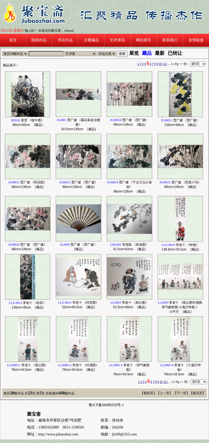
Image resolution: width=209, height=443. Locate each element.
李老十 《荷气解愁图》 (129, 369)
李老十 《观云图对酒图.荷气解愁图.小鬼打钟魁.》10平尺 (180, 307)
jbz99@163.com (124, 434)
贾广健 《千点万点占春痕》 (129, 186)
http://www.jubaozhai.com (58, 434)
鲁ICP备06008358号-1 (106, 405)
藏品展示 (9, 65)
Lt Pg (174, 64)
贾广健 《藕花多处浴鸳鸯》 (78, 124)
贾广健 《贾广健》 (78, 244)
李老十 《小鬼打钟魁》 (180, 369)
